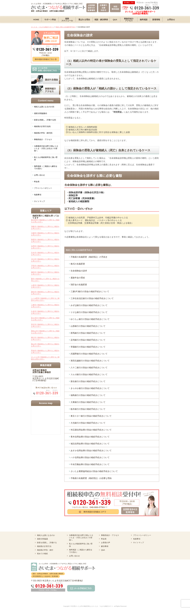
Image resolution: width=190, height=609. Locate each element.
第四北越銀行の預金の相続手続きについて (90, 361)
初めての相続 (42, 554)
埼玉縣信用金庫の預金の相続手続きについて (91, 430)
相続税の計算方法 (44, 546)
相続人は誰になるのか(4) (44, 107)
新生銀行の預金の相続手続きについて (88, 381)
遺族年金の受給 (78, 278)
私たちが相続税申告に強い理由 (45, 158)
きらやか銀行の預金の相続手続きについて (90, 388)
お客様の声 (105, 543)
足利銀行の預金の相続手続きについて (88, 340)
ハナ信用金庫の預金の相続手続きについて (90, 457)
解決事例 (104, 546)
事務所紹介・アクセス (43, 139)
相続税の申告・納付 (45, 550)
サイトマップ (39, 201)
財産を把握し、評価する (47, 543)
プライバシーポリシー (43, 188)
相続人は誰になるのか (46, 535)
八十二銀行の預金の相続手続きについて (89, 367)
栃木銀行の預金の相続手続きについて (88, 409)
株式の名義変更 (78, 264)
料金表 (36, 182)
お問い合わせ (39, 175)
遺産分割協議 (42, 539)
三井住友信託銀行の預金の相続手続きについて (92, 298)
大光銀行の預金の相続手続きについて (88, 423)
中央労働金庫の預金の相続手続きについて (90, 464)
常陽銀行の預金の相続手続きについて (88, 347)
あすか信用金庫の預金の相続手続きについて (91, 450)
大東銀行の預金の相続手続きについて (88, 402)
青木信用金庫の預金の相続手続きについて (90, 437)
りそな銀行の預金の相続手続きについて (89, 312)
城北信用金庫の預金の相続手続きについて (90, 444)
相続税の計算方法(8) (42, 126)
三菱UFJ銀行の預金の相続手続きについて (90, 291)
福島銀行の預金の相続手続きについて (88, 395)
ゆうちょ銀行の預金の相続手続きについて (90, 319)
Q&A (103, 550)
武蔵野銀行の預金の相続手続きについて (89, 354)
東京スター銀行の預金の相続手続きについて (91, 416)
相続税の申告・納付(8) (43, 133)
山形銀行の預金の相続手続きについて (88, 326)
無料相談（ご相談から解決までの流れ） (45, 167)
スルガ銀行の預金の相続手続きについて (89, 374)
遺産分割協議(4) (40, 113)
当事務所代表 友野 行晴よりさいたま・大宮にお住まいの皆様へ (46, 148)
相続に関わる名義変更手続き (79, 250)
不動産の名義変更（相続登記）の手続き (89, 257)
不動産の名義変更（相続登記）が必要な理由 (91, 478)
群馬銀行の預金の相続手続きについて (88, 333)
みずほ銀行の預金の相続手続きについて (89, 305)
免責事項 (37, 195)
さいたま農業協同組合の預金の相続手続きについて (94, 471)
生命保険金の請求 (79, 271)
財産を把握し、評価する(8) (45, 120)
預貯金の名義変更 (79, 285)
